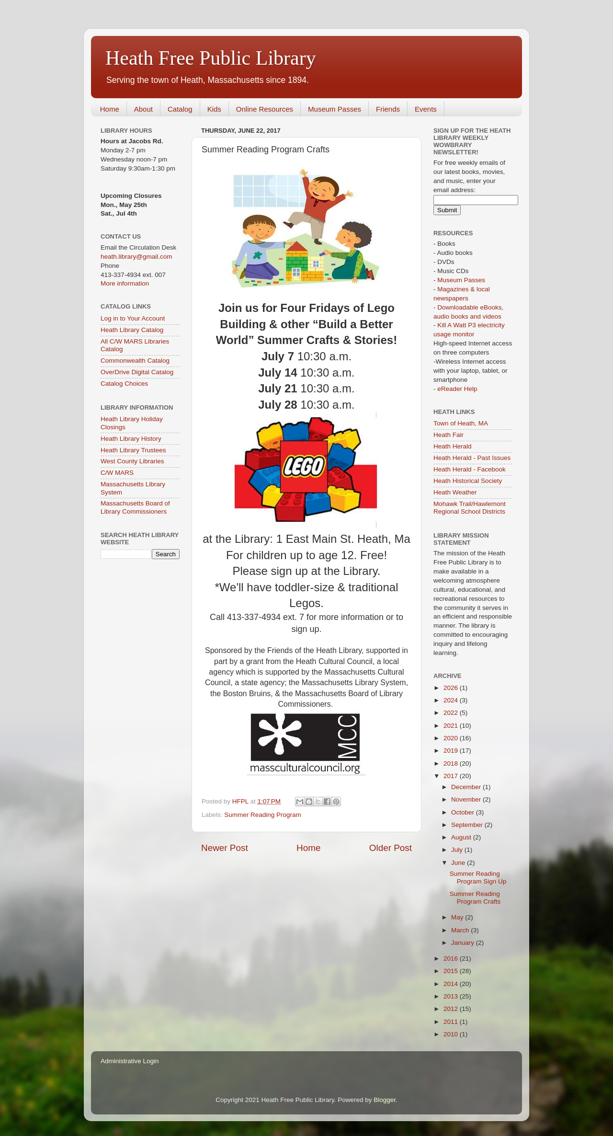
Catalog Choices (124, 383)
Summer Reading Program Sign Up (478, 877)
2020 (451, 738)
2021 (451, 725)
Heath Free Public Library (210, 58)
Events (426, 109)
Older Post (390, 848)
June (459, 862)
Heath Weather (455, 492)
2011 (451, 1021)
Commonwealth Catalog (135, 360)
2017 (451, 776)
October (463, 812)
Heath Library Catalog (132, 329)
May (458, 917)
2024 (451, 700)
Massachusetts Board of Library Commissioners (135, 507)
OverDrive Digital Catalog (137, 372)
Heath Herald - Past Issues (472, 457)
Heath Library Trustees (133, 450)
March (461, 930)
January (463, 942)
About (143, 109)
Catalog (180, 109)
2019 (451, 750)
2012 (451, 1008)
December (467, 787)
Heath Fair (448, 434)
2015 (451, 971)
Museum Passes (334, 109)
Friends (388, 109)
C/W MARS (117, 472)
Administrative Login (130, 1061)
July (458, 849)
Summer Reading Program (262, 814)
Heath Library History (131, 438)
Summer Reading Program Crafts (475, 897)
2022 (451, 712)
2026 (451, 687)
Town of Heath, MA (460, 423)
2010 (451, 1034)
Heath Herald (452, 446)
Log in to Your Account (133, 318)
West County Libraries (132, 461)
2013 (451, 996)
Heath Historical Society (467, 480)
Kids (214, 109)
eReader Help (457, 388)
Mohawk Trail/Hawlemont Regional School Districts (469, 507)
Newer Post (224, 848)
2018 (451, 763)
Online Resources (264, 109)
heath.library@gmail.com (136, 256)
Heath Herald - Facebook (469, 469)
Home (109, 109)
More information (125, 283)
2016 (451, 958)
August (462, 837)
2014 (451, 983)
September (468, 824)
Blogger (385, 1099)
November (467, 799)
